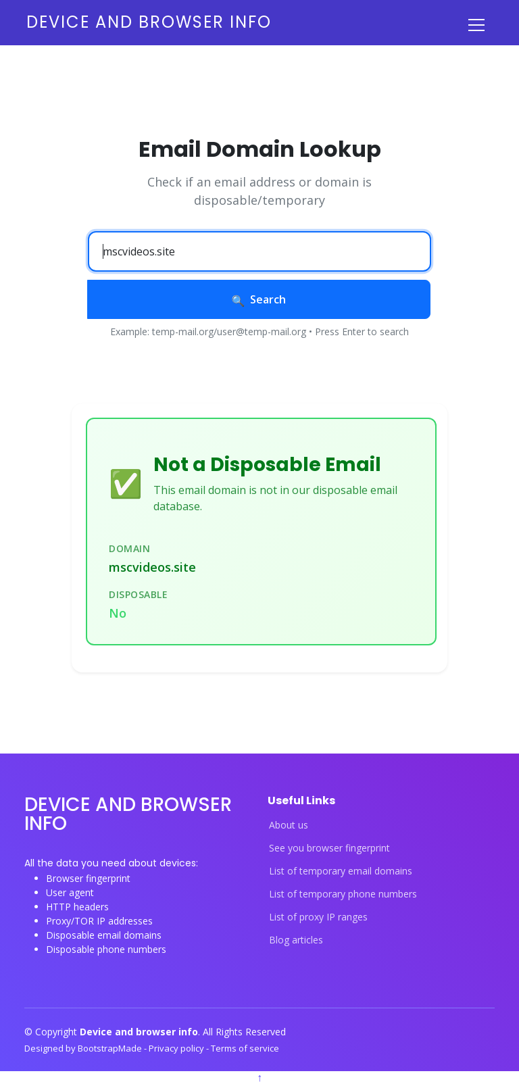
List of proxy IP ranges (318, 917)
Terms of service (245, 1048)
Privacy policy (177, 1048)
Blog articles (296, 940)
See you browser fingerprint (329, 848)
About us (288, 825)
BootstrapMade (111, 1048)
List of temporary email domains (340, 871)
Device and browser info (149, 22)
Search (259, 299)
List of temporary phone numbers (343, 894)
